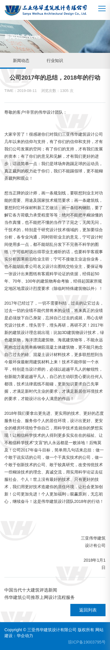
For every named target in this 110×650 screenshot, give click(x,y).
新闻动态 (21, 60)
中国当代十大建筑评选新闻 (30, 589)
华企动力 (25, 635)
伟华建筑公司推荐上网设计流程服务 (39, 597)
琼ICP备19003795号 (87, 642)
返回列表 (88, 609)
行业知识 (55, 60)
